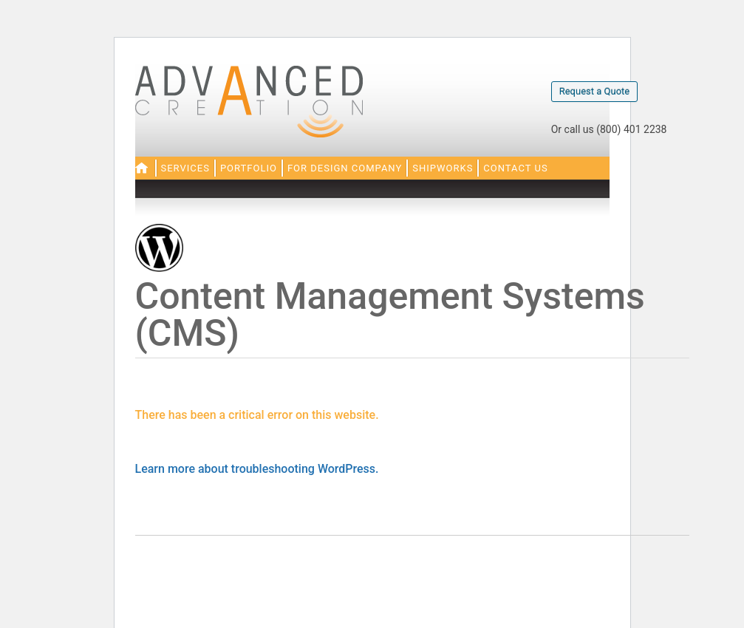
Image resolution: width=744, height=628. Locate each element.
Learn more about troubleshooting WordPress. (257, 469)
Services (185, 168)
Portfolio (248, 168)
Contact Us (515, 168)
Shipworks (442, 168)
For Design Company (344, 168)
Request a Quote (594, 91)
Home (141, 168)
